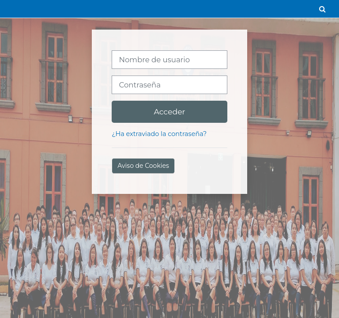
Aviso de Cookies (143, 166)
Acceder (169, 111)
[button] (323, 9)
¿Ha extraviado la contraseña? (159, 134)
